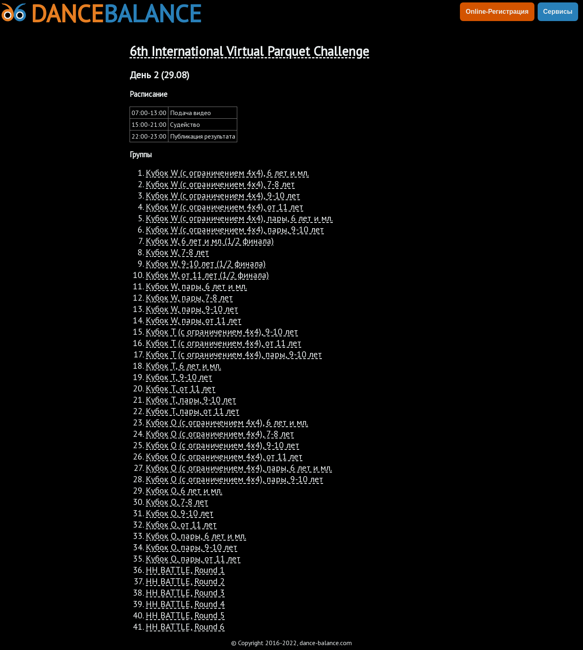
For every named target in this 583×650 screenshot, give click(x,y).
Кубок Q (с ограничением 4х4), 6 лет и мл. (227, 422)
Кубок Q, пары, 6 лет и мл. (196, 535)
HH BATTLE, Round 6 (185, 626)
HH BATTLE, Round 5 (185, 615)
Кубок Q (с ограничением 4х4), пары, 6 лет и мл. (239, 467)
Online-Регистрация (497, 11)
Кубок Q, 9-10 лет (179, 513)
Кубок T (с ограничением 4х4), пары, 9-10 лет (234, 354)
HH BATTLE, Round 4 (185, 603)
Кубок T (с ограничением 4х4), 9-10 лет (222, 331)
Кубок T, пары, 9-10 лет (191, 399)
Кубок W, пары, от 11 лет (193, 320)
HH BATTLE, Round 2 (185, 581)
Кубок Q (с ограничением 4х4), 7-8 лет (220, 433)
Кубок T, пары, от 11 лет (192, 411)
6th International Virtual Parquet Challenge (249, 51)
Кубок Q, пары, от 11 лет (193, 558)
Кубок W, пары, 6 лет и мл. (196, 286)
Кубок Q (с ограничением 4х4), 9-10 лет (222, 445)
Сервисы (557, 11)
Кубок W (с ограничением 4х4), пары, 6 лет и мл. (239, 218)
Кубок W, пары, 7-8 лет (189, 297)
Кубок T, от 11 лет (180, 388)
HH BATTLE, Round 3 (185, 592)
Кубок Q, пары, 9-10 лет (191, 547)
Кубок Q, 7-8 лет (177, 501)
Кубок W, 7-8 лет (177, 252)
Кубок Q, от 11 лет (181, 524)
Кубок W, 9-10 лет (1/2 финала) (206, 263)
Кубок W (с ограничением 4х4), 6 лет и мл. (227, 172)
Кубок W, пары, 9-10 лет (192, 308)
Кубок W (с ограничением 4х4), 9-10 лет (223, 195)
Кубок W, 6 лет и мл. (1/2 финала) (210, 240)
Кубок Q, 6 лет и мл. (184, 490)
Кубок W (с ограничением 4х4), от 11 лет (224, 206)
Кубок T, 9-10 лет (179, 377)
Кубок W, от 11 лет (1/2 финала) (207, 274)
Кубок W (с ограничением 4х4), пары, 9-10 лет (235, 229)
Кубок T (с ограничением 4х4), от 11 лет (223, 343)
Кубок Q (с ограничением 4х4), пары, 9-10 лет (234, 479)
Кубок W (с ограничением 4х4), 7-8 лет (220, 184)
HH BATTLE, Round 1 (185, 569)
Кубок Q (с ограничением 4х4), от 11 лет (224, 456)
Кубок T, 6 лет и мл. (183, 365)
